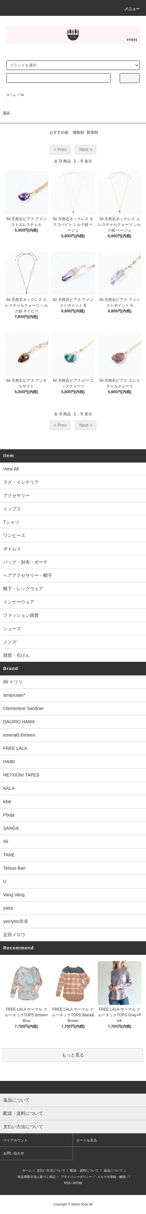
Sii (22, 95)
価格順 (78, 132)
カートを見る (86, 1140)
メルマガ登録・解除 (111, 1177)
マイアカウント (15, 1140)
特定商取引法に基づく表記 (36, 1177)
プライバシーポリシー (76, 1177)
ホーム (11, 95)
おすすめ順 (59, 132)
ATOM (77, 1183)
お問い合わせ (13, 1153)
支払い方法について (51, 1170)
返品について (113, 1170)
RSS (67, 1183)
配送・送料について (84, 1170)
